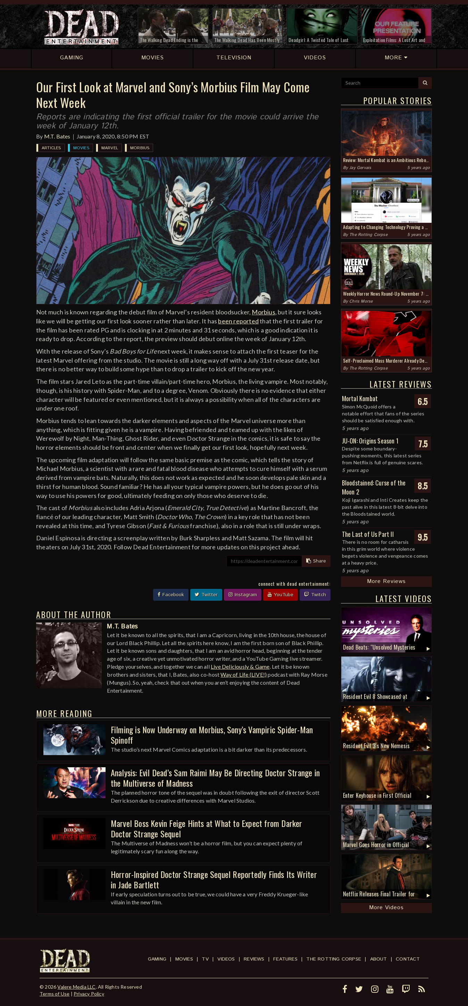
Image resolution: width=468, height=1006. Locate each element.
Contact (408, 959)
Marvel (109, 148)
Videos (226, 959)
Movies (81, 148)
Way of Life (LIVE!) (243, 674)
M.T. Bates (57, 136)
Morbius (139, 148)
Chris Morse (361, 301)
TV (205, 959)
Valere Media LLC (76, 987)
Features (285, 959)
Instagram (242, 594)
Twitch (315, 594)
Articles (51, 148)
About (378, 959)
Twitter (206, 594)
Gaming (157, 959)
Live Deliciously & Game (240, 666)
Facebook (171, 594)
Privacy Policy (89, 994)
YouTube (280, 594)
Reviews (254, 959)
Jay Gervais (360, 168)
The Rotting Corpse (368, 235)
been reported (238, 321)
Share (316, 561)
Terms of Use (54, 994)
